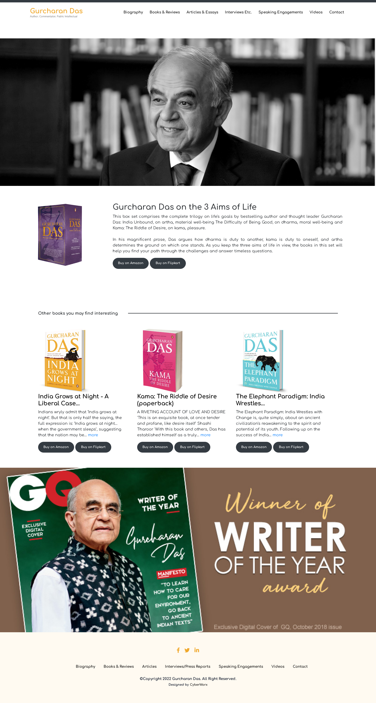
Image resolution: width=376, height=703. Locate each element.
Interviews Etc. (238, 12)
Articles (149, 667)
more (93, 435)
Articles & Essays (202, 12)
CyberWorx (198, 684)
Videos (316, 12)
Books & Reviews (165, 12)
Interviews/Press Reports (187, 667)
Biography (133, 12)
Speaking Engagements (280, 12)
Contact (336, 12)
